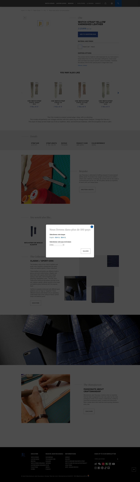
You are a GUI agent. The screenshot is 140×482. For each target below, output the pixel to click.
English (52, 237)
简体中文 (57, 237)
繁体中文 (63, 237)
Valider (86, 251)
